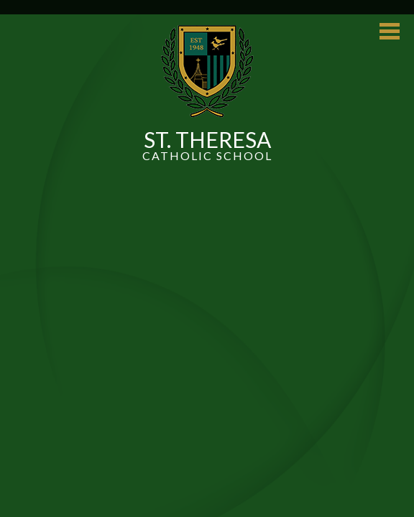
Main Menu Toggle (390, 31)
